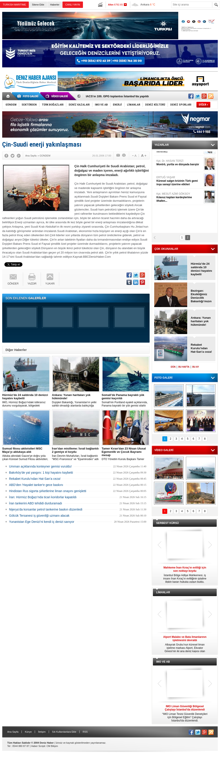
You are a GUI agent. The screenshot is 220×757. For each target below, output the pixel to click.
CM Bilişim (52, 746)
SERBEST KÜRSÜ (167, 523)
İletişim (42, 731)
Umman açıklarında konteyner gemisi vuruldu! (40, 466)
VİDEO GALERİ (163, 450)
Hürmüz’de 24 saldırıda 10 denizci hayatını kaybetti (201, 269)
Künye (28, 731)
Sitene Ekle (38, 4)
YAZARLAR (161, 144)
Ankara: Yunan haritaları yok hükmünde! (113, 96)
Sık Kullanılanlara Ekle (64, 731)
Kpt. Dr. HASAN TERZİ (179, 206)
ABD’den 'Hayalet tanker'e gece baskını (36, 485)
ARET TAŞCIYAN (179, 173)
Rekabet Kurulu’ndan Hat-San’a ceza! (34, 478)
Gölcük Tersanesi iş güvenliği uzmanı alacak (39, 515)
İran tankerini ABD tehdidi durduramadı (35, 503)
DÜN (173, 367)
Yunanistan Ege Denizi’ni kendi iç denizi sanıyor (41, 521)
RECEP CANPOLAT (179, 159)
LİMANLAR (163, 592)
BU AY (195, 367)
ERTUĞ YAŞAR (179, 225)
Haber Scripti (38, 746)
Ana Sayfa (12, 731)
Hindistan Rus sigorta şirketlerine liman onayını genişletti (47, 491)
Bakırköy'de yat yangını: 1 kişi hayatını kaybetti (41, 472)
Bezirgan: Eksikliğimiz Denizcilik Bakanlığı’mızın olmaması (201, 296)
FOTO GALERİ (163, 377)
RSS (85, 731)
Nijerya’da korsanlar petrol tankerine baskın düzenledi (45, 509)
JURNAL (179, 192)
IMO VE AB (163, 661)
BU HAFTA (183, 367)
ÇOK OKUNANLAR (166, 248)
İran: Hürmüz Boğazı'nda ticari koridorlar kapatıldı (43, 497)
